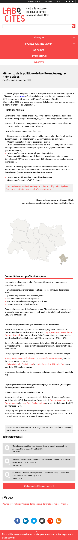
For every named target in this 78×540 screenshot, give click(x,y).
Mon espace (48, 1)
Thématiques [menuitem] (38, 37)
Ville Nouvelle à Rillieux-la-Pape (51, 364)
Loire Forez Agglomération (33, 403)
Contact (58, 1)
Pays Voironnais (11, 403)
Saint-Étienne (66, 332)
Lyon (48, 332)
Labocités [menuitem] (39, 62)
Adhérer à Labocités (34, 1)
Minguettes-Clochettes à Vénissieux (21, 358)
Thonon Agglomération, (60, 400)
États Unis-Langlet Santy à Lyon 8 (20, 364)
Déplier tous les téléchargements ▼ (39, 486)
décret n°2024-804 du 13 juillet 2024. (20, 105)
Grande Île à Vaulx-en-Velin (50, 358)
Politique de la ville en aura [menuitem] (38, 44)
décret (22, 96)
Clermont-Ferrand (12, 335)
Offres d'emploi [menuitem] (39, 56)
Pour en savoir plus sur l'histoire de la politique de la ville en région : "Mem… (35, 504)
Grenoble (55, 332)
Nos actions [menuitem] (38, 50)
